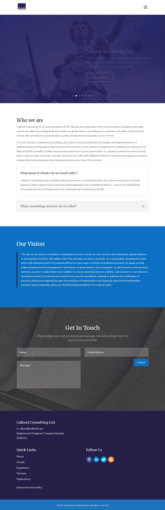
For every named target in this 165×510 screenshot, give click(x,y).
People (21, 462)
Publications (24, 479)
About (20, 456)
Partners (22, 473)
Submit (141, 362)
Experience (23, 467)
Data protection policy (29, 487)
